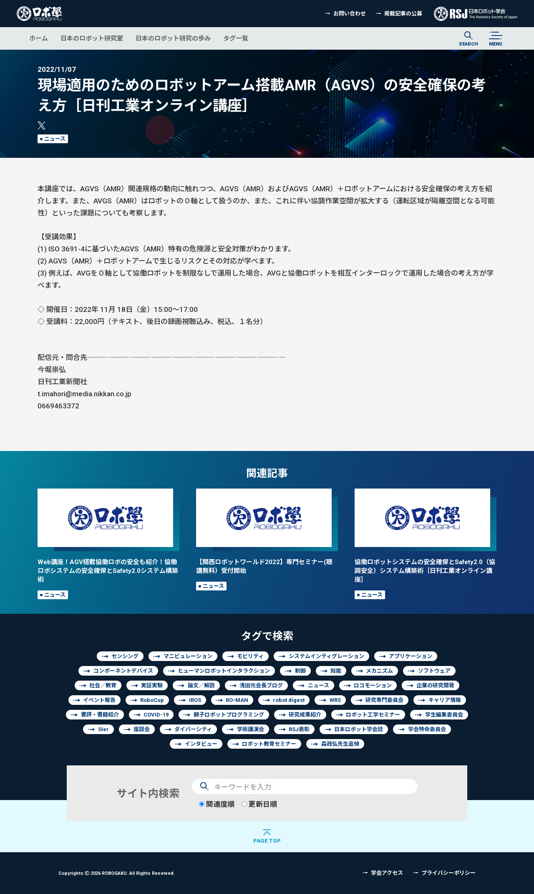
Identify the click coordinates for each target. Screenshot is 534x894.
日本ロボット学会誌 (358, 729)
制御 (300, 671)
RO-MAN (237, 700)
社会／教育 (102, 685)
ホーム (38, 38)
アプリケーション (410, 656)
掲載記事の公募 (403, 13)
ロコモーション (373, 685)
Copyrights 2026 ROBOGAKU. (116, 873)
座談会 (142, 729)
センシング (125, 656)
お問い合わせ (349, 13)
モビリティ (250, 656)
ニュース (54, 139)
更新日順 (259, 804)
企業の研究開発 (435, 685)
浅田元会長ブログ (261, 685)
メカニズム (379, 671)
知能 (335, 671)
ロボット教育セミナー (269, 744)
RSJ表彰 (299, 729)
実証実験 (152, 685)
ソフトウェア (434, 671)
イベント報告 (99, 700)
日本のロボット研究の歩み (173, 38)
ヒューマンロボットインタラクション (224, 671)
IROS (195, 700)
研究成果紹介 (305, 714)
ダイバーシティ (193, 729)
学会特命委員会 (427, 729)
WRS (335, 700)
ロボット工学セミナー (373, 714)
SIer (103, 729)
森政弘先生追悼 (340, 744)
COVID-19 (156, 714)
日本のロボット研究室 (91, 38)
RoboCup (152, 700)
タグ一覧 (235, 38)
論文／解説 (201, 685)
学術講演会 (250, 729)
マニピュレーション (188, 656)
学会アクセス (387, 873)
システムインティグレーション (326, 656)
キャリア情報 (444, 700)
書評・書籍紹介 (100, 714)
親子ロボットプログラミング (229, 714)
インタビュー (201, 744)
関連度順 (216, 804)
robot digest (289, 700)
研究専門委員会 (384, 700)
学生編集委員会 (444, 714)
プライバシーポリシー (448, 873)
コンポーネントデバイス (123, 671)
